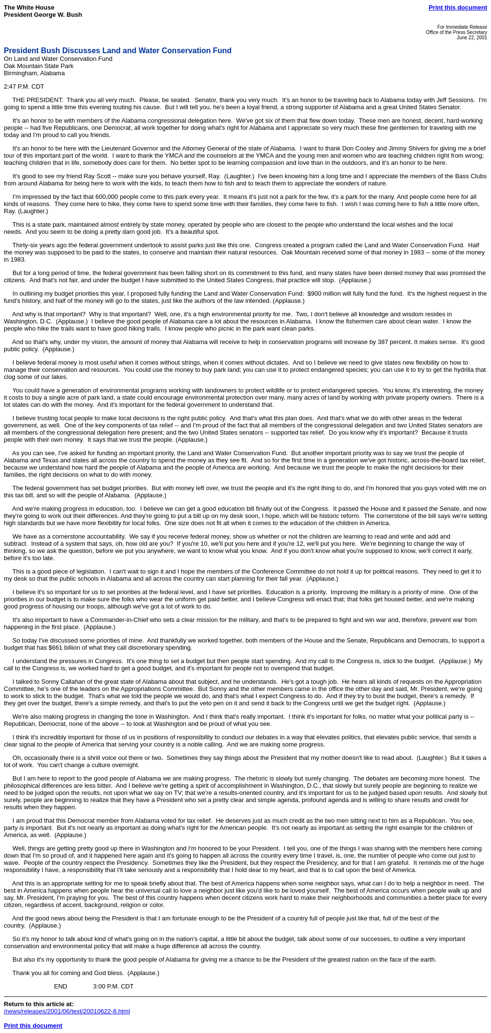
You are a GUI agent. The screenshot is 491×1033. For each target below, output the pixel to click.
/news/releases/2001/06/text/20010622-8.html (67, 1011)
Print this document (458, 7)
